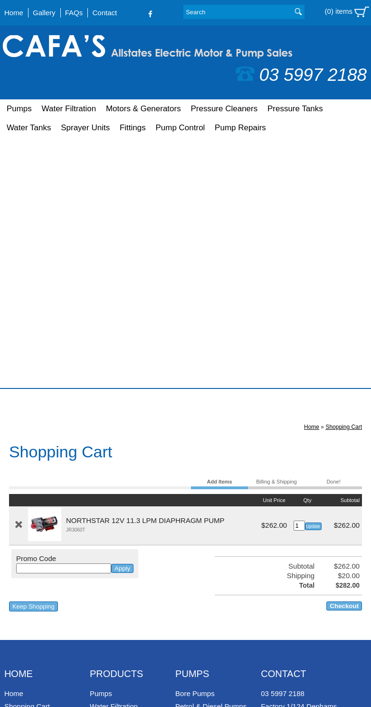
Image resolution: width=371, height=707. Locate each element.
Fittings (133, 127)
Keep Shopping (33, 355)
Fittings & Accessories (125, 533)
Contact (104, 13)
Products (116, 423)
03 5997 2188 (301, 75)
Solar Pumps (195, 520)
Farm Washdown (202, 507)
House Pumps (197, 481)
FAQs (74, 13)
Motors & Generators (143, 108)
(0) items (347, 12)
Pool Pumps (194, 469)
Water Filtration (69, 108)
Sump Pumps (196, 494)
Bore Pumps (195, 443)
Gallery (44, 13)
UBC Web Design (52, 686)
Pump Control (180, 127)
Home (13, 13)
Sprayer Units (85, 127)
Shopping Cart (343, 176)
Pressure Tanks (295, 108)
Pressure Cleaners (223, 108)
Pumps (19, 108)
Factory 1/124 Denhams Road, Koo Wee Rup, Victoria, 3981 (299, 465)
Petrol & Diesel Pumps (211, 456)
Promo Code (36, 308)
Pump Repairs (240, 127)
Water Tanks (29, 127)
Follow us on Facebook (285, 520)
